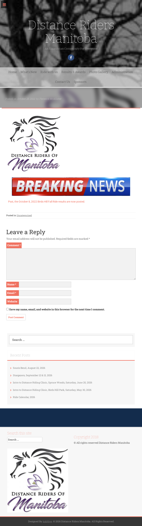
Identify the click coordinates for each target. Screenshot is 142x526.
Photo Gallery (98, 72)
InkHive (47, 521)
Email (11, 293)
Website (12, 301)
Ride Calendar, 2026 (24, 397)
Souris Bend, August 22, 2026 (29, 368)
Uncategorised (24, 215)
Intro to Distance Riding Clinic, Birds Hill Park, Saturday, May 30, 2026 (52, 390)
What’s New (29, 72)
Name (11, 284)
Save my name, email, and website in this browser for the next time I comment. (57, 309)
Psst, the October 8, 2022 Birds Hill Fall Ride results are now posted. (46, 201)
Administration (122, 72)
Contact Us (62, 82)
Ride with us (49, 72)
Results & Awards (73, 72)
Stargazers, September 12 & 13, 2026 (32, 375)
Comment (14, 245)
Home (13, 72)
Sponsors (80, 82)
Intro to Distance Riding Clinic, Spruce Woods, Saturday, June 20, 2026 (52, 382)
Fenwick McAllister (50, 98)
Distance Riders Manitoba (71, 32)
